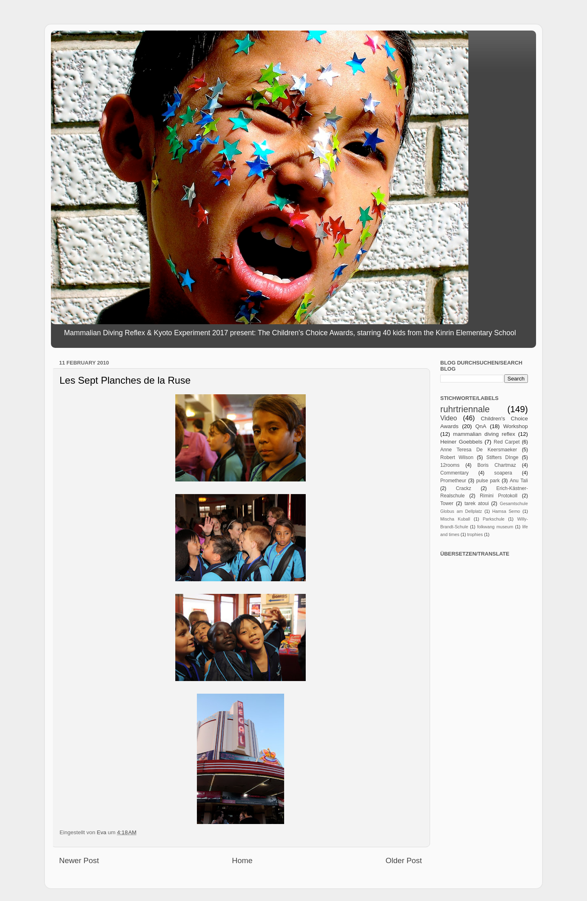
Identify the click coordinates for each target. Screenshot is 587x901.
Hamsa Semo (506, 511)
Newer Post (79, 860)
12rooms (449, 465)
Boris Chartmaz (496, 465)
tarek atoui (476, 503)
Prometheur (453, 480)
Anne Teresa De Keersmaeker (478, 450)
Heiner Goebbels (461, 442)
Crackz (463, 488)
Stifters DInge (502, 457)
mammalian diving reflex (484, 434)
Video (448, 418)
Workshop (515, 426)
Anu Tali (519, 480)
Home (242, 860)
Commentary (454, 473)
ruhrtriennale (465, 409)
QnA (480, 426)
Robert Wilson (456, 457)
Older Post (404, 860)
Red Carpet (507, 442)
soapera (503, 473)
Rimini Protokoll (498, 496)
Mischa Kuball (455, 518)
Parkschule (493, 518)
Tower (446, 503)
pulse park (488, 480)
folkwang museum (495, 526)
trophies (475, 534)
